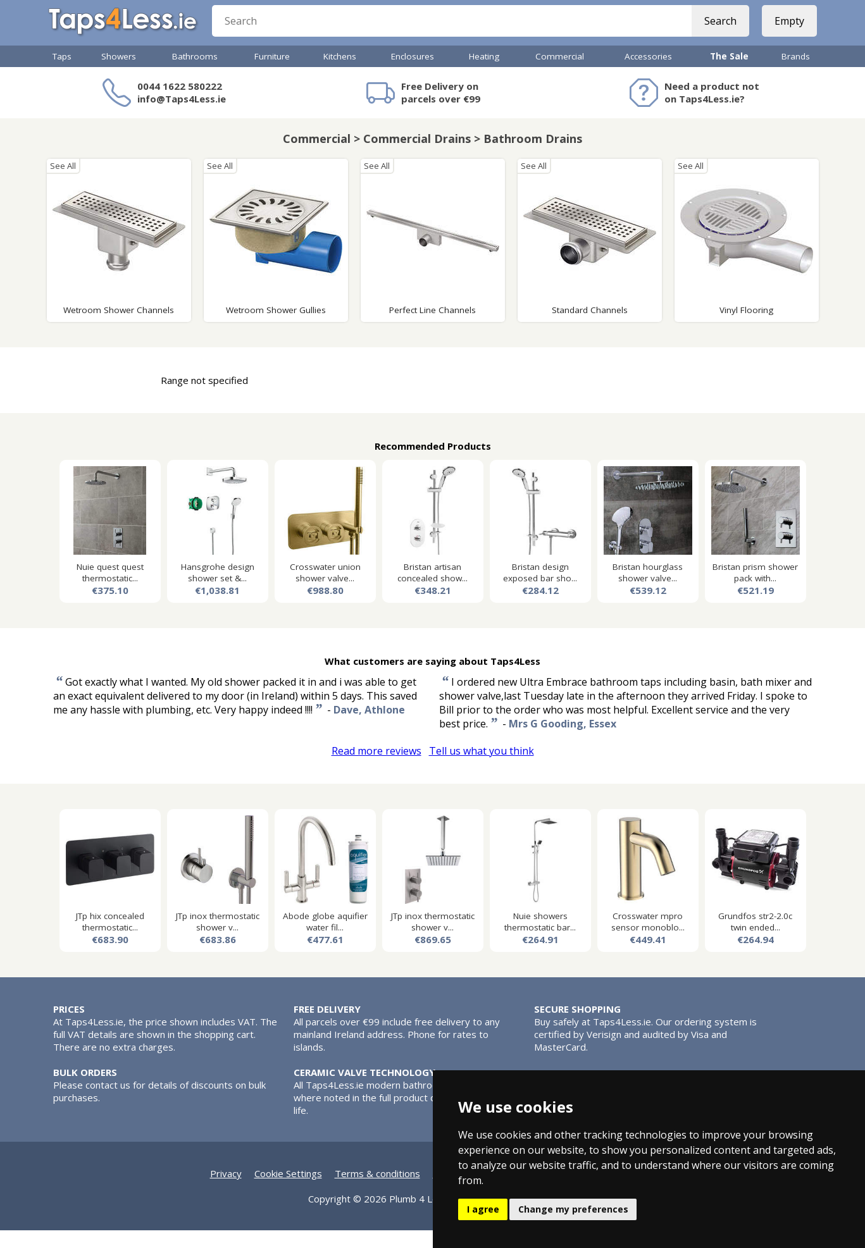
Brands (795, 74)
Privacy (226, 1191)
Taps (62, 74)
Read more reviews (376, 768)
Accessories (648, 74)
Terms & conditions (377, 1191)
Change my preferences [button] (573, 1209)
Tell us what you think (481, 768)
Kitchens (339, 74)
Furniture (272, 74)
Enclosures (412, 74)
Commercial (559, 74)
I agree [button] (483, 1209)
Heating (484, 74)
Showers (118, 74)
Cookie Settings (288, 1191)
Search (716, 32)
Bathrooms (195, 74)
